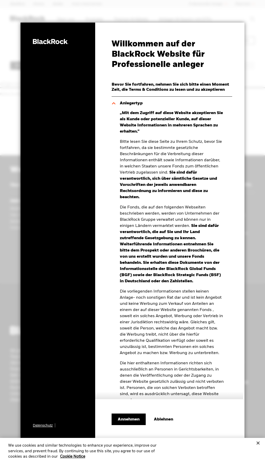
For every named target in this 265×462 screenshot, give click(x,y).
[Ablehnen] (163, 419)
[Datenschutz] (44, 425)
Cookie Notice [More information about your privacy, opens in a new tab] (72, 459)
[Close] (258, 445)
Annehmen (129, 419)
